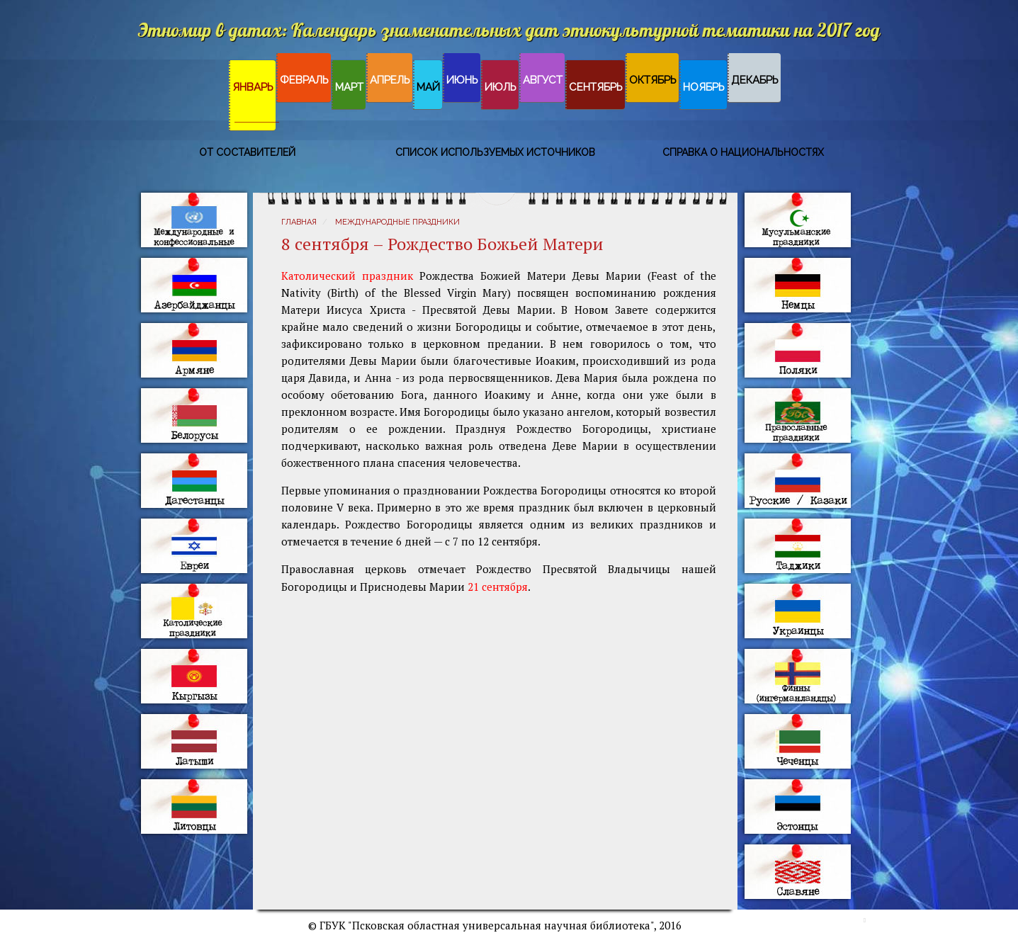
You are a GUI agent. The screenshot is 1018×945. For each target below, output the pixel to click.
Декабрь (755, 80)
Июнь (462, 80)
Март (349, 87)
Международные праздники (397, 222)
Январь (252, 87)
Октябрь (653, 80)
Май (428, 87)
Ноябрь (704, 87)
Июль (500, 87)
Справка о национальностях (743, 152)
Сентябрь (596, 87)
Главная (299, 222)
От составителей (247, 152)
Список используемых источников (495, 152)
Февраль (304, 80)
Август (542, 80)
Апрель (390, 80)
